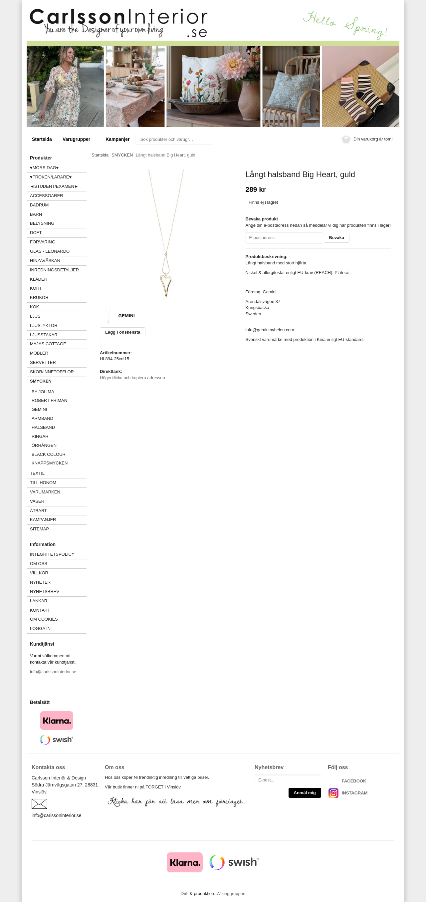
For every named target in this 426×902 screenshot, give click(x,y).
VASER (37, 501)
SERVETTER (43, 362)
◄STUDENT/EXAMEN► (54, 186)
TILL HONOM (43, 482)
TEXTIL (58, 473)
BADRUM (39, 204)
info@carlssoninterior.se (53, 671)
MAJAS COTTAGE (48, 343)
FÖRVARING (42, 241)
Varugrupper (79, 139)
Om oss (38, 563)
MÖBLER (39, 353)
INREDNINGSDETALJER (54, 269)
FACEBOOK (354, 780)
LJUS (58, 316)
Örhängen (44, 445)
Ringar (40, 436)
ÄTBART (58, 510)
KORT (36, 288)
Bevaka (336, 237)
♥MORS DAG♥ (44, 167)
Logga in (40, 628)
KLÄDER (58, 279)
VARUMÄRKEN (58, 491)
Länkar (38, 600)
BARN (36, 214)
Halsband (43, 427)
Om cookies (44, 619)
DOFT (58, 232)
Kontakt (40, 610)
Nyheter (40, 582)
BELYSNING (42, 223)
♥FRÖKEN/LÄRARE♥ (51, 176)
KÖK (34, 306)
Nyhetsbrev (44, 591)
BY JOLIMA (43, 391)
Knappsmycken (50, 462)
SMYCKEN (58, 381)
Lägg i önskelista (122, 332)
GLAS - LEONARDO (50, 251)
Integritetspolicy (52, 554)
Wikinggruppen (230, 893)
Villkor (39, 572)
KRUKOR (39, 297)
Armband (42, 418)
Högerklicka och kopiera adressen (132, 377)
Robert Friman (49, 400)
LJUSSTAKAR (44, 334)
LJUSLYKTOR (44, 325)
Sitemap (39, 528)
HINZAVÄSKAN (45, 260)
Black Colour (49, 454)
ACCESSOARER (58, 195)
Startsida (42, 139)
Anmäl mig (305, 792)
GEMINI (39, 409)
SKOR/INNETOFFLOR (52, 371)
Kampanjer (117, 139)
